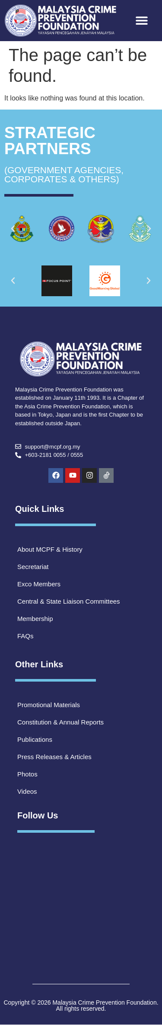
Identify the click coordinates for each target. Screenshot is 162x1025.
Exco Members (38, 584)
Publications (34, 739)
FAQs (25, 636)
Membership (35, 618)
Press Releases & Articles (54, 756)
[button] (142, 20)
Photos (27, 774)
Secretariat (33, 566)
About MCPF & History (50, 549)
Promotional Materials (48, 704)
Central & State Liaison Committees (68, 601)
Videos (27, 791)
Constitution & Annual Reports (60, 722)
